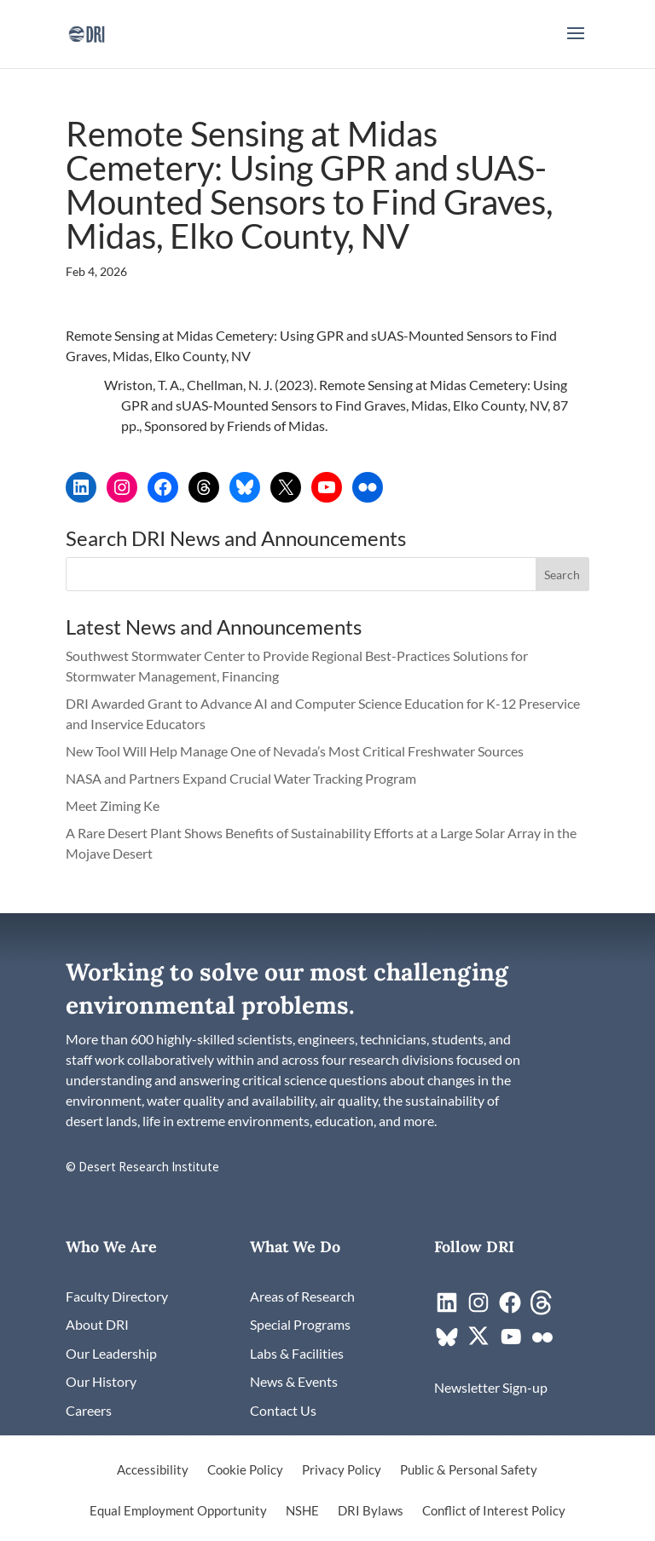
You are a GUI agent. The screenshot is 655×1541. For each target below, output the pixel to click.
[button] (575, 44)
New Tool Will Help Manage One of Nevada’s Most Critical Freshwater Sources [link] (296, 751)
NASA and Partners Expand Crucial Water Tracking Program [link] (241, 778)
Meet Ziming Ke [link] (114, 805)
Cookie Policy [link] (245, 1470)
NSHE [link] (302, 1511)
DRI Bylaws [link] (370, 1511)
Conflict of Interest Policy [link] (493, 1511)
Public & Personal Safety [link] (468, 1470)
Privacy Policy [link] (341, 1470)
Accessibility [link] (152, 1470)
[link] (86, 32)
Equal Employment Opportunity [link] (178, 1511)
